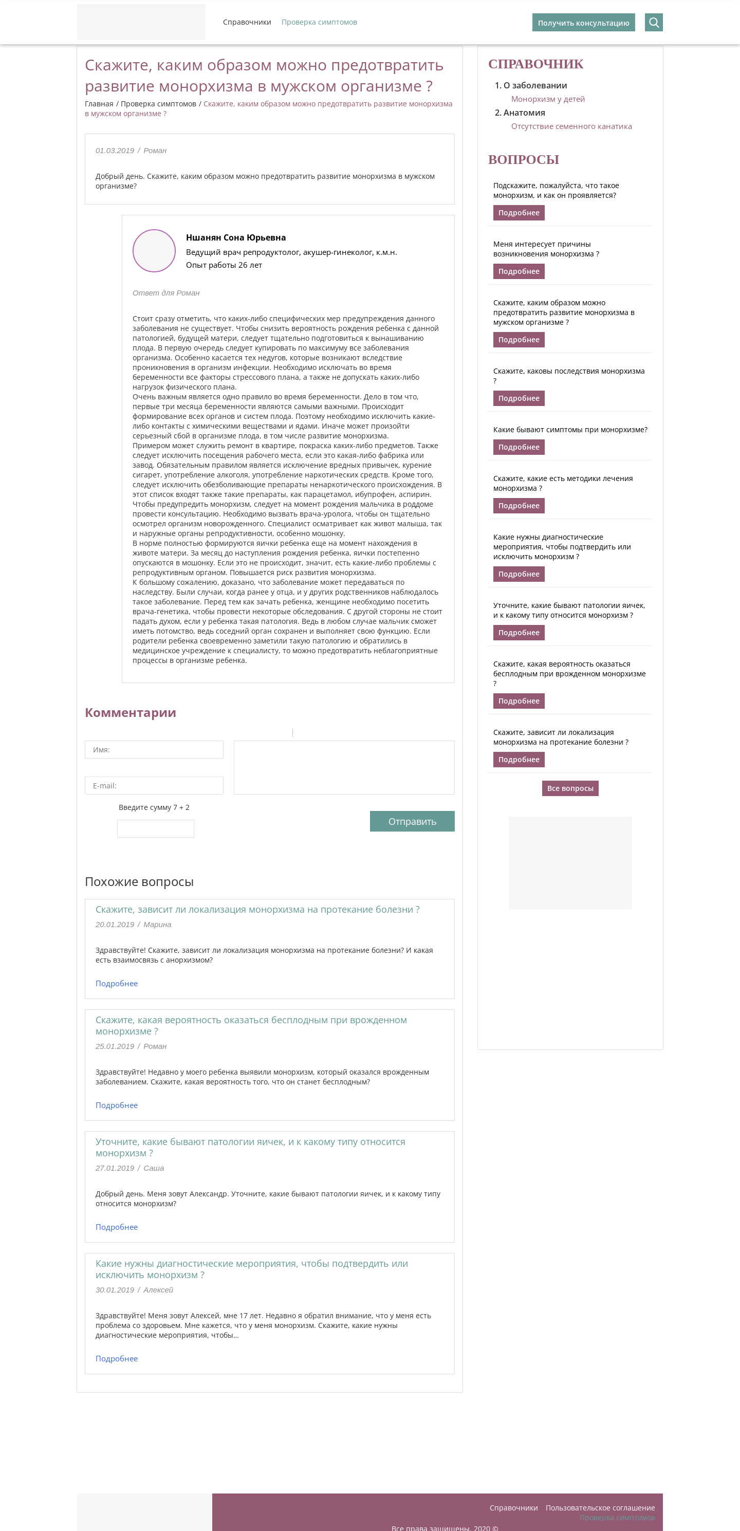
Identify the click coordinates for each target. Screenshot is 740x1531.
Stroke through (280, 734)
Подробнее (117, 983)
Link (331, 734)
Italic (254, 734)
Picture (345, 734)
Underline (267, 734)
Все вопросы (570, 788)
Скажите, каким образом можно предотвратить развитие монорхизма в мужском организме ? (564, 312)
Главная (99, 103)
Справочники (247, 22)
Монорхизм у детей (548, 99)
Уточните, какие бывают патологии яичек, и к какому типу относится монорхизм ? (250, 1147)
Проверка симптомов (319, 22)
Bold (240, 734)
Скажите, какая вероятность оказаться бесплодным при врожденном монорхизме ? (251, 1025)
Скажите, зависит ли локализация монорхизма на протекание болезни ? (258, 909)
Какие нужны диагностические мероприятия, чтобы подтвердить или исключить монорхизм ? (252, 1269)
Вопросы (523, 159)
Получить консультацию (584, 23)
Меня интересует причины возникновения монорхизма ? (546, 249)
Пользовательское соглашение (600, 1507)
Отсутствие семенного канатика (571, 126)
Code (318, 734)
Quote (305, 734)
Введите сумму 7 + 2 (154, 807)
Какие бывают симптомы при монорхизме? (570, 429)
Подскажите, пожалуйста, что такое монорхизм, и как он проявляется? (556, 190)
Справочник (536, 64)
